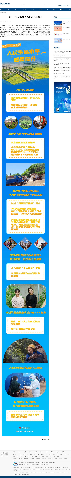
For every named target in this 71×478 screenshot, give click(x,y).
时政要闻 (5, 12)
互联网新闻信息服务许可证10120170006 (33, 462)
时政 (8, 9)
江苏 (50, 454)
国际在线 (60, 458)
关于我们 (2, 456)
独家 (57, 451)
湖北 (14, 456)
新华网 (18, 460)
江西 (61, 454)
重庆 (32, 456)
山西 (31, 454)
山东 (65, 454)
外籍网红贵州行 (66, 33)
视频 (40, 9)
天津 (23, 454)
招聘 (63, 451)
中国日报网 (2, 12)
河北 (27, 454)
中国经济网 (44, 458)
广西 (25, 456)
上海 (46, 454)
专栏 (47, 9)
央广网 (20, 458)
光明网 (55, 458)
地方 (70, 9)
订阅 (68, 5)
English (60, 5)
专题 (55, 17)
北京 (20, 454)
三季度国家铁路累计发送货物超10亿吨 (62, 70)
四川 (36, 456)
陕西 (50, 456)
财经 (30, 451)
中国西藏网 (26, 458)
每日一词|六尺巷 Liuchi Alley (60, 55)
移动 (64, 5)
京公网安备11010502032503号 (24, 464)
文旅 (32, 9)
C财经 (24, 9)
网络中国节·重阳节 (66, 27)
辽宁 (34, 454)
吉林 (38, 454)
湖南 (17, 456)
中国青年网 (50, 458)
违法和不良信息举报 (22, 462)
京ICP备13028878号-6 (44, 464)
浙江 (54, 454)
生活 (36, 451)
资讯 (16, 9)
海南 (28, 456)
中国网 (14, 460)
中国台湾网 (38, 458)
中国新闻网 (32, 458)
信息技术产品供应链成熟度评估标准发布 (62, 67)
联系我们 (6, 456)
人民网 (23, 460)
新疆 (54, 456)
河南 (68, 454)
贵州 (39, 456)
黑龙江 (42, 454)
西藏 (47, 456)
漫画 (54, 9)
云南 (43, 456)
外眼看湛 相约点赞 (66, 39)
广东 (21, 456)
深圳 (58, 456)
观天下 (61, 9)
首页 (1, 9)
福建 (57, 454)
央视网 (65, 458)
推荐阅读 (57, 47)
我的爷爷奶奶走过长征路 (59, 73)
